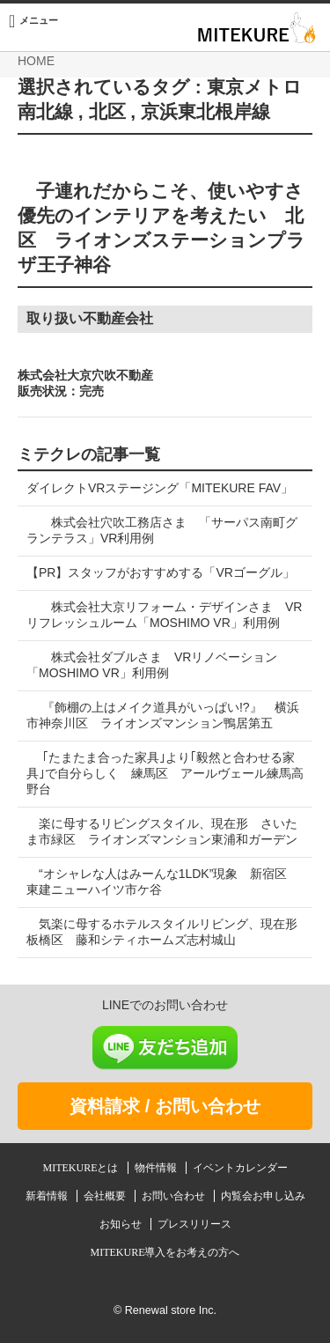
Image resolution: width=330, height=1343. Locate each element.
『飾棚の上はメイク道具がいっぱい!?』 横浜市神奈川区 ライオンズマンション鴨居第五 (162, 715)
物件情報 (157, 1168)
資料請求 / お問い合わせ (165, 1106)
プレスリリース (194, 1224)
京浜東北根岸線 (205, 111)
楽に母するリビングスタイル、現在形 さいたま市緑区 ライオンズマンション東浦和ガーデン (161, 831)
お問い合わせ (175, 1196)
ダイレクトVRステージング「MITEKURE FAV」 (159, 488)
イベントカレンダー (240, 1168)
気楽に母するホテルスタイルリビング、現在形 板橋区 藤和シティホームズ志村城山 (168, 932)
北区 (107, 111)
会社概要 (106, 1196)
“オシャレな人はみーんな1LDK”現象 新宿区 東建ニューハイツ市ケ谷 (162, 882)
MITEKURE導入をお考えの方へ (165, 1252)
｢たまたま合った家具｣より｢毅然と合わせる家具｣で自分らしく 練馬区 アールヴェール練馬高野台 (165, 773)
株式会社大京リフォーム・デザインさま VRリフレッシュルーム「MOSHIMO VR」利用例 (164, 615)
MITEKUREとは (82, 1168)
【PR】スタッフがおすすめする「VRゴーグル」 (160, 572)
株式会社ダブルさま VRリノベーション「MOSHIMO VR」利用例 (151, 665)
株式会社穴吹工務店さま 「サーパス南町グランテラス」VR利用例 (161, 530)
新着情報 (48, 1196)
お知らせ (121, 1224)
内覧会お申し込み (263, 1196)
